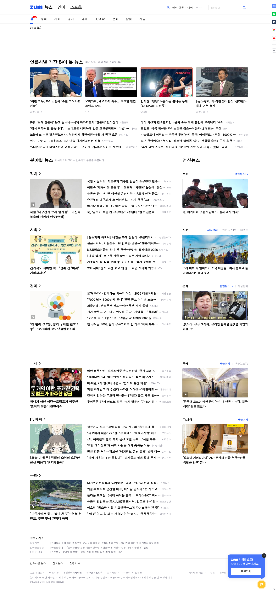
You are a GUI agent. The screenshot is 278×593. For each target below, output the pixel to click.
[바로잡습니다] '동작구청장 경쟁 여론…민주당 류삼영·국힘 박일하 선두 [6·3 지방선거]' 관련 (99, 547)
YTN (87, 111)
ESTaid (35, 581)
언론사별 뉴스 (38, 563)
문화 (115, 19)
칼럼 (129, 19)
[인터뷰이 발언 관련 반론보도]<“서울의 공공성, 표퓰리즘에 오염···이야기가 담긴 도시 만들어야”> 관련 (104, 543)
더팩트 (244, 230)
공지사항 (111, 572)
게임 (142, 19)
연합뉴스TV (36, 111)
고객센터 (125, 572)
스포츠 (76, 7)
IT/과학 (100, 19)
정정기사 (35, 538)
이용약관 (53, 572)
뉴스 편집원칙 (37, 572)
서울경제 (212, 230)
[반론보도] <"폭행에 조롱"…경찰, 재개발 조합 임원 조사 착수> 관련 (86, 552)
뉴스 (49, 7)
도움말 (138, 572)
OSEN (144, 111)
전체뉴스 (58, 563)
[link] (274, 6)
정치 (44, 19)
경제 (71, 19)
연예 (61, 7)
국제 (84, 19)
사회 (57, 19)
